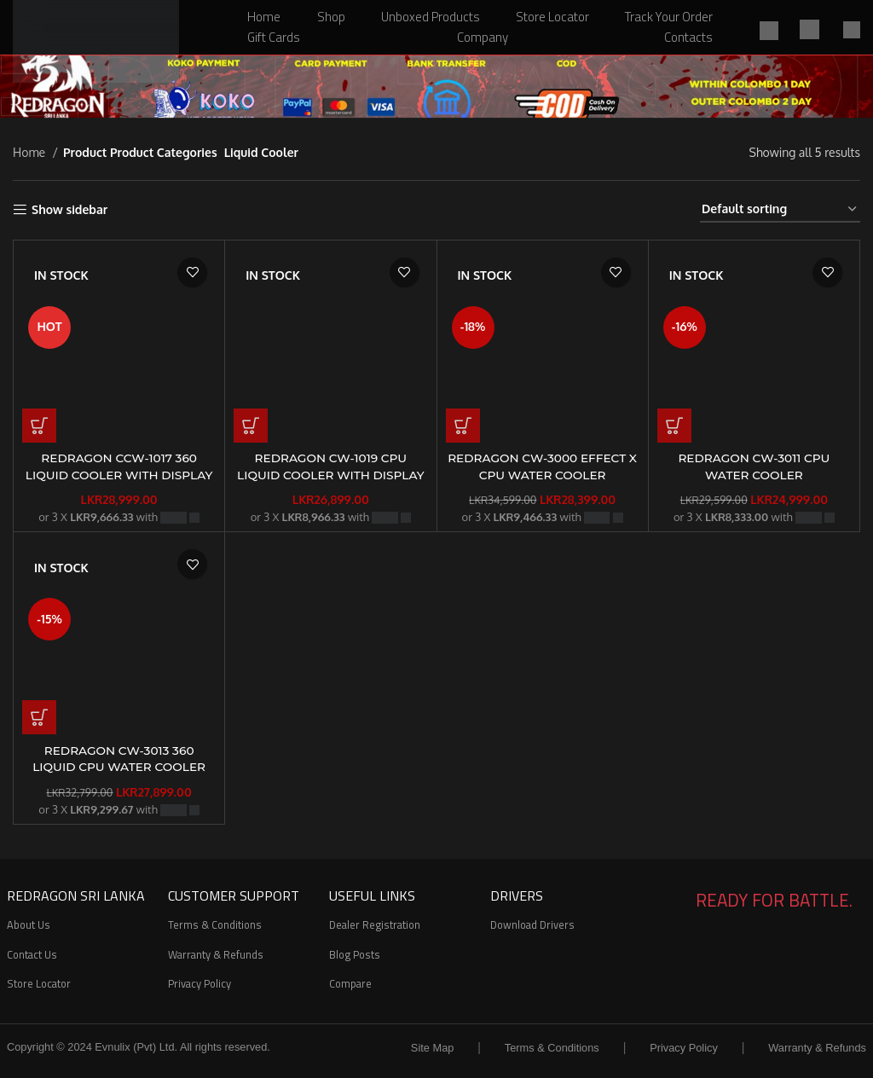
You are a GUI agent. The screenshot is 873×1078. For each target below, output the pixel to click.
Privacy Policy (199, 983)
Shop (331, 16)
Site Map (432, 1047)
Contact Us (32, 954)
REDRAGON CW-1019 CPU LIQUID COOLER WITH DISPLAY (331, 466)
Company (482, 37)
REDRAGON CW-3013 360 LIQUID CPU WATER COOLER (119, 759)
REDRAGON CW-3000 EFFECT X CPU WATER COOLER (542, 466)
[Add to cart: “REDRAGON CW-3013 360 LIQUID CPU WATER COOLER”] (39, 717)
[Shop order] (780, 210)
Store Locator (552, 16)
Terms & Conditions (215, 924)
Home (263, 16)
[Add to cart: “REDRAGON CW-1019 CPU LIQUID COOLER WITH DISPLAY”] (251, 426)
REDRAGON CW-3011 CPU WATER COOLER (753, 466)
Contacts (688, 37)
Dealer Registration (374, 924)
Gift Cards (273, 37)
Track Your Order (669, 16)
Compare (350, 983)
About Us (28, 924)
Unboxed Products (430, 16)
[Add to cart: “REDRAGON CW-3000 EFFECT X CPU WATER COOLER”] (463, 426)
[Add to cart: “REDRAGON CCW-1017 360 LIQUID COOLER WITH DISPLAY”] (39, 426)
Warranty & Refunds (215, 954)
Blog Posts (354, 954)
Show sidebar (69, 210)
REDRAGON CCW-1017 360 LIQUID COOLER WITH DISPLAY (119, 466)
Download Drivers (532, 924)
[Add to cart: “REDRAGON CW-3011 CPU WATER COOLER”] (674, 426)
